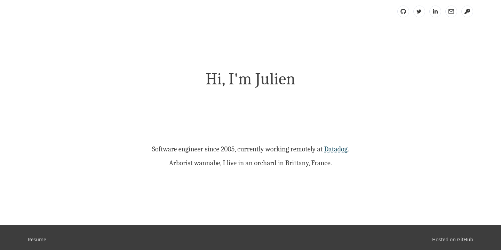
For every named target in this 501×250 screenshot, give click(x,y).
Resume (37, 239)
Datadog (336, 149)
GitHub (465, 239)
